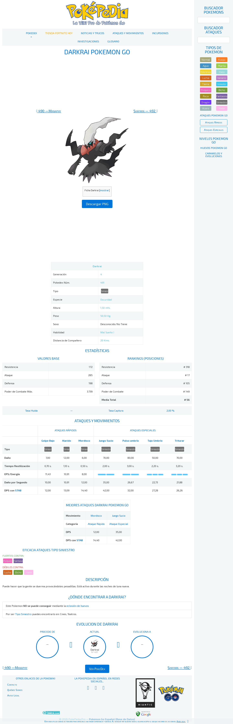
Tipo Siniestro (23, 614)
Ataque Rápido (96, 523)
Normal (205, 59)
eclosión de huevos (78, 605)
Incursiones (160, 33)
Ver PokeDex (97, 669)
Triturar (179, 440)
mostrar (104, 190)
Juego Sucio (106, 440)
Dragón (205, 102)
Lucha (7, 572)
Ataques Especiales (213, 129)
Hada (29, 572)
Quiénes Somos (14, 689)
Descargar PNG (97, 204)
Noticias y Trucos (92, 33)
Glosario (113, 41)
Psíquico (7, 560)
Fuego (221, 59)
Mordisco (84, 440)
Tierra (205, 84)
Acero (205, 108)
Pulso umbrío (130, 440)
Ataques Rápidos (213, 122)
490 (48, 111)
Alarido (66, 440)
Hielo (222, 71)
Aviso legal (181, 721)
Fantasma (18, 560)
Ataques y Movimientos (128, 33)
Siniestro (104, 291)
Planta (222, 65)
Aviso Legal (13, 695)
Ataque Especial (118, 523)
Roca (206, 96)
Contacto (12, 684)
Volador (221, 84)
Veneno (221, 77)
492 (145, 111)
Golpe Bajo (48, 440)
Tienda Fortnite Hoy (58, 33)
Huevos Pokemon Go (213, 147)
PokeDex (31, 33)
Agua (206, 65)
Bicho (18, 572)
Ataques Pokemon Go (213, 115)
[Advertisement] (97, 82)
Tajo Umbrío (155, 440)
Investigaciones (88, 41)
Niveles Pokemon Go (213, 140)
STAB (18, 490)
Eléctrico (205, 71)
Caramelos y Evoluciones (213, 155)
